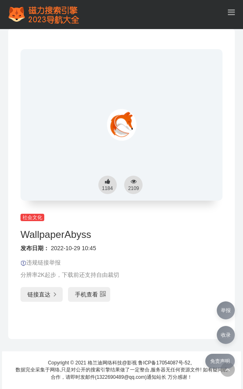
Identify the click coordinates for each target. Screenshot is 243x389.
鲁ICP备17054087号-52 (164, 363)
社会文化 (32, 217)
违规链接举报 (40, 262)
